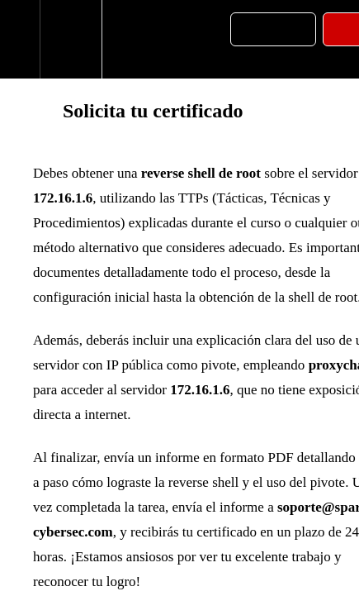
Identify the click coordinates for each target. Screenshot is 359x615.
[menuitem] (71, 39)
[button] (20, 39)
